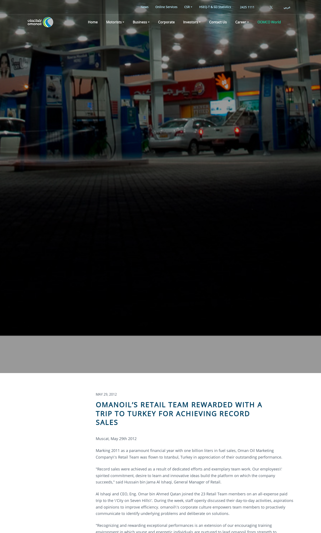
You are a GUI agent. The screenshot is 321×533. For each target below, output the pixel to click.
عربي (287, 7)
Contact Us (218, 22)
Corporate (166, 22)
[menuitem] (144, 7)
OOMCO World (269, 22)
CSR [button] (187, 7)
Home (93, 22)
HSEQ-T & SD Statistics (215, 7)
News (144, 7)
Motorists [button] (114, 22)
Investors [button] (190, 22)
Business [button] (140, 22)
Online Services (166, 7)
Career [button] (240, 22)
